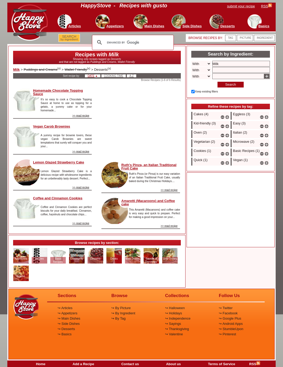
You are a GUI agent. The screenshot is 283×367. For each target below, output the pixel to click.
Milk (16, 70)
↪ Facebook (228, 313)
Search (230, 84)
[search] (132, 42)
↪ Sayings (173, 324)
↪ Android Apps (231, 324)
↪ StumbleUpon (231, 329)
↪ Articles (65, 308)
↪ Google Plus (230, 318)
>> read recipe (80, 115)
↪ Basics (65, 334)
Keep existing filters (206, 91)
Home (40, 364)
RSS (254, 364)
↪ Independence (178, 318)
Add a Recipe (83, 364)
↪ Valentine (174, 334)
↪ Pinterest (227, 334)
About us (173, 364)
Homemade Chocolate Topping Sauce (58, 92)
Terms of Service (221, 364)
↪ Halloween (175, 308)
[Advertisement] (140, 120)
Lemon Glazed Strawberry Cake (58, 162)
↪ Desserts (66, 329)
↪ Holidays (173, 313)
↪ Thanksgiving (177, 329)
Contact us (130, 364)
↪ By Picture (121, 308)
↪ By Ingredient (123, 313)
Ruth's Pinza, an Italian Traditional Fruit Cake (148, 166)
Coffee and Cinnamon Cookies (58, 198)
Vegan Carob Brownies (51, 126)
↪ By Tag (118, 318)
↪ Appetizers (67, 313)
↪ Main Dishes (69, 318)
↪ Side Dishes (69, 324)
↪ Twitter (226, 308)
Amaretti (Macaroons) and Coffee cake (148, 202)
